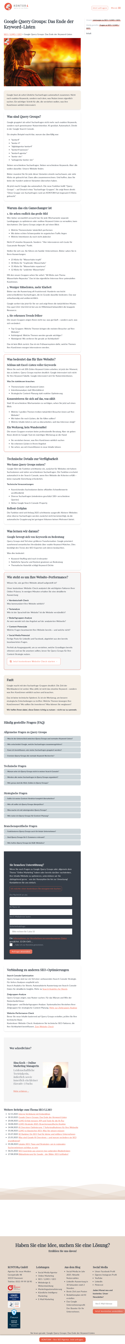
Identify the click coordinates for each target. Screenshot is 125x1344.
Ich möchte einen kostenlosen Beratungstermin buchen (36, 889)
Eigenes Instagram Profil (106, 1274)
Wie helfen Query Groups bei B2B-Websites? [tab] (24, 843)
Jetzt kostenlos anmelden (109, 1311)
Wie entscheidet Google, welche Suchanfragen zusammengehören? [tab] (33, 744)
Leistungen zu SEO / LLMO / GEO (106, 20)
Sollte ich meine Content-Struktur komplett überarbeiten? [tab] (30, 799)
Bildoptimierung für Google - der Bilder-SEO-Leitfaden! (43, 1154)
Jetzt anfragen (99, 8)
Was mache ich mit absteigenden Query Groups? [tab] (26, 810)
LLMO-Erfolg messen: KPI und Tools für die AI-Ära (41, 1121)
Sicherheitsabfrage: (18, 927)
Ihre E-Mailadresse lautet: (20, 917)
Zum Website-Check (44, 1027)
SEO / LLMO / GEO (13, 34)
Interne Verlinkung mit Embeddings (34, 1114)
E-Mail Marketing (46, 1299)
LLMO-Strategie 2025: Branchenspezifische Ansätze (42, 1124)
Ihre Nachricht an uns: (19, 895)
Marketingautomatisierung (50, 1289)
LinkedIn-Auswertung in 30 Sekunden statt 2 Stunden (77, 1284)
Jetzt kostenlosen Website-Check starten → (35, 662)
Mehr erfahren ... (21, 1091)
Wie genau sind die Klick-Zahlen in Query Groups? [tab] (26, 783)
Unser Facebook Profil (105, 1271)
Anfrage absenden (21, 952)
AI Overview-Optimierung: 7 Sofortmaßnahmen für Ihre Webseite (48, 1128)
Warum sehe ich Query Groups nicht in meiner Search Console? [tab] (32, 771)
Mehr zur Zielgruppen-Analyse (63, 1008)
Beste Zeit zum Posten (76, 1291)
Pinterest (99, 1285)
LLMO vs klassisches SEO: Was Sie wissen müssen (41, 1131)
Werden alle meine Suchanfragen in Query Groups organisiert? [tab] (31, 777)
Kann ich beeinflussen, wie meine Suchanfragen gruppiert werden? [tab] (33, 750)
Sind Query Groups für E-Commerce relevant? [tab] (25, 837)
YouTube (98, 1278)
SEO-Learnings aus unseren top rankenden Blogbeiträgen (44, 1151)
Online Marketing (46, 1275)
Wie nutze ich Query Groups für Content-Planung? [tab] (27, 816)
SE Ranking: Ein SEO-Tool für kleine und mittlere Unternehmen (47, 1134)
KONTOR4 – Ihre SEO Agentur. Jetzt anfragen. (62, 1339)
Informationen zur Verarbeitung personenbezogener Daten (40, 938)
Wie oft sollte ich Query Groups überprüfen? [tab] (24, 804)
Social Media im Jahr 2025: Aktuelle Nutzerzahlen (75, 1274)
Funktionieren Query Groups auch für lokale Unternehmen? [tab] (30, 831)
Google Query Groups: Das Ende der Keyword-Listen (43, 1118)
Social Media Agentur (47, 1272)
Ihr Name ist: (15, 907)
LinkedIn (98, 1281)
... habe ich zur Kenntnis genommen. (28, 945)
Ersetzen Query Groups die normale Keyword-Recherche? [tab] (29, 756)
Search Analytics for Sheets (55, 989)
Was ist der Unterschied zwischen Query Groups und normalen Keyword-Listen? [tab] (39, 739)
